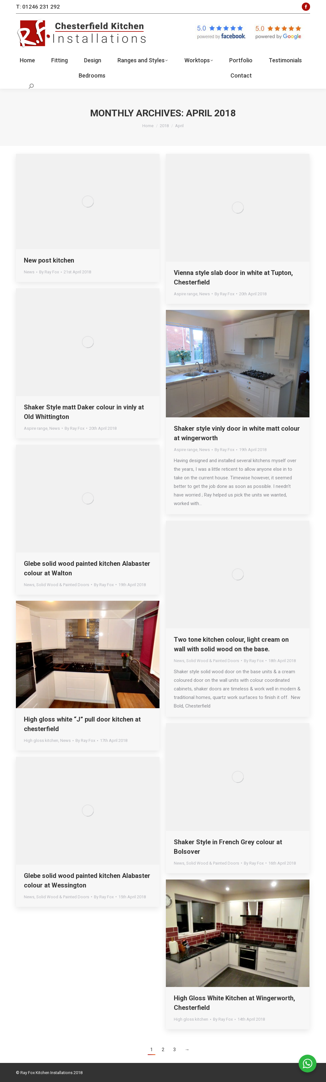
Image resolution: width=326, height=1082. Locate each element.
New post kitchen (49, 260)
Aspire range (185, 293)
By (49, 272)
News (29, 272)
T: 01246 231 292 (38, 6)
